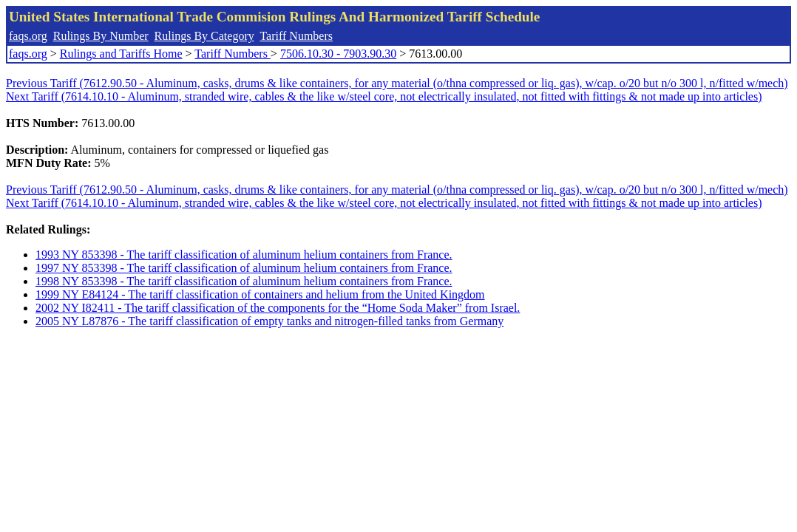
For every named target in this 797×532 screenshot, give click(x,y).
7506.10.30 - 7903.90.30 (338, 53)
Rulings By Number (101, 36)
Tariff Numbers (296, 36)
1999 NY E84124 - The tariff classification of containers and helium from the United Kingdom (260, 294)
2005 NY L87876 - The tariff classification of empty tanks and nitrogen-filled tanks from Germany (269, 321)
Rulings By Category (204, 36)
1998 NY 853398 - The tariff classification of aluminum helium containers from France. (243, 281)
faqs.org (28, 36)
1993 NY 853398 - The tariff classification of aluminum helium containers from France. (243, 254)
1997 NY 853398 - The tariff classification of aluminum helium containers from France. (243, 268)
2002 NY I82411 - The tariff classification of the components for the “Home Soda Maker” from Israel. (277, 307)
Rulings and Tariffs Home (121, 53)
